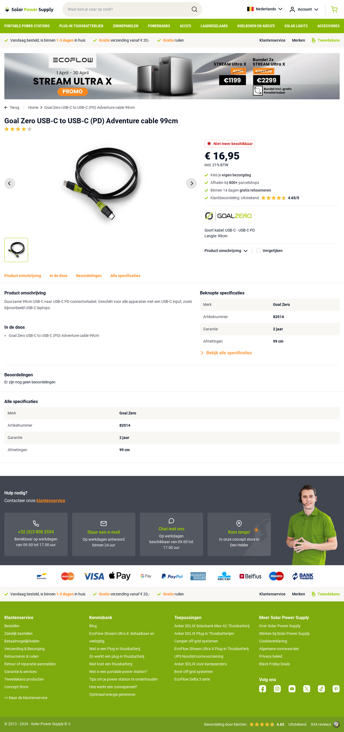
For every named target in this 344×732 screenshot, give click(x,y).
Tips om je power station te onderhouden (123, 679)
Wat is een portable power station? (118, 671)
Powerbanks (159, 26)
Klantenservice (272, 40)
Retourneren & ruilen (21, 656)
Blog (93, 626)
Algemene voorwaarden (279, 649)
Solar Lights (296, 26)
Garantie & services (20, 671)
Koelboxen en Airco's (256, 26)
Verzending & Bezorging (24, 649)
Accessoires (328, 26)
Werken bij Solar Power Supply (284, 633)
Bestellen (12, 626)
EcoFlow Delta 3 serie (192, 679)
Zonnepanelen (125, 26)
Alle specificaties (125, 275)
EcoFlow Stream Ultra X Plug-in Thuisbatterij (211, 649)
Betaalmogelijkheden (21, 641)
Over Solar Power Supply (279, 626)
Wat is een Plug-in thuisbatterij (114, 649)
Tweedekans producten (24, 679)
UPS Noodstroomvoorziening (198, 656)
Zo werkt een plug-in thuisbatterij (116, 656)
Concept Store (16, 687)
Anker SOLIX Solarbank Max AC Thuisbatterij (211, 626)
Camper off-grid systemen (196, 641)
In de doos (58, 275)
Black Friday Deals (274, 664)
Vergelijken (273, 250)
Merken (298, 40)
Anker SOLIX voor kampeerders (200, 664)
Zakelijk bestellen (18, 633)
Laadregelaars (214, 26)
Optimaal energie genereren (112, 694)
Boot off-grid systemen (193, 671)
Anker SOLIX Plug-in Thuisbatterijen (204, 633)
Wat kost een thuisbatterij (110, 664)
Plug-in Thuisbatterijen (81, 26)
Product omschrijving (228, 250)
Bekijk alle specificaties (226, 353)
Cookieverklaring (273, 641)
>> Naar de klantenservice (25, 698)
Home (33, 107)
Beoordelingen (89, 275)
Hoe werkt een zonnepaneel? (113, 687)
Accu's (185, 26)
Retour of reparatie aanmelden (30, 664)
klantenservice (50, 500)
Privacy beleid (270, 656)
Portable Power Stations (27, 26)
